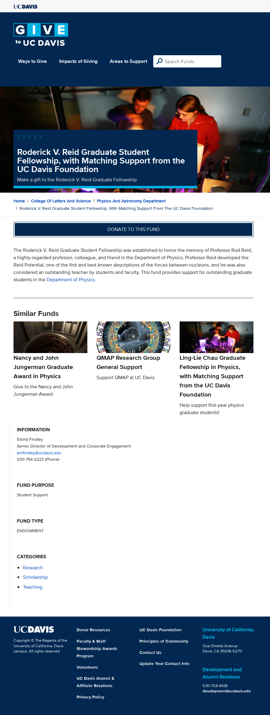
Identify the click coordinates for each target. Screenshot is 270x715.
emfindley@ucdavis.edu (39, 452)
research (33, 567)
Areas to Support (128, 61)
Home (19, 201)
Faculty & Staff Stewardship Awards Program (97, 648)
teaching (32, 586)
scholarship (35, 577)
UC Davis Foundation (160, 630)
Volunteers (87, 667)
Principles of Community (163, 641)
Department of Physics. (71, 279)
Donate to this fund (134, 229)
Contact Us (150, 652)
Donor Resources (93, 630)
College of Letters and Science (61, 201)
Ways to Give (32, 61)
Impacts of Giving (78, 61)
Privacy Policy (90, 697)
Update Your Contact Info (164, 663)
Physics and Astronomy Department (131, 201)
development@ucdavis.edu (227, 691)
